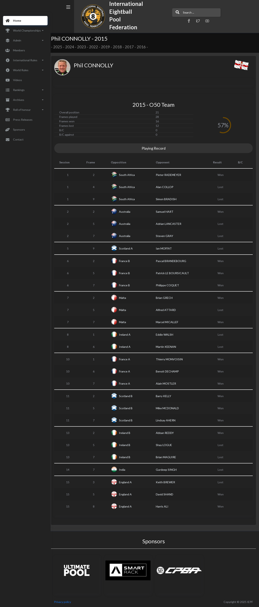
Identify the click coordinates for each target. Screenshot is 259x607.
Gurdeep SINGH (167, 469)
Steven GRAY (166, 236)
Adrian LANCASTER (170, 223)
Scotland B (128, 396)
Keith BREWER (166, 482)
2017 (131, 47)
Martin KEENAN (167, 346)
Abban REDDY (166, 433)
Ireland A (127, 334)
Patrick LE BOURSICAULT (173, 273)
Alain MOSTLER (167, 383)
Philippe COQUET (168, 285)
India (124, 469)
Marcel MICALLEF (168, 322)
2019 (108, 47)
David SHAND (166, 494)
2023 (84, 47)
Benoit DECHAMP (168, 371)
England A (127, 482)
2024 (72, 47)
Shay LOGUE (165, 445)
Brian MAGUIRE (167, 457)
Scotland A (128, 248)
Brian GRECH (165, 297)
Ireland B (126, 433)
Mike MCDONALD (168, 408)
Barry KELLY (165, 396)
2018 (120, 47)
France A (126, 359)
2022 (96, 47)
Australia (126, 211)
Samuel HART (166, 211)
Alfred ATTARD (167, 310)
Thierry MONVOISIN (170, 359)
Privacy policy (65, 602)
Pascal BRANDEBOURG (172, 261)
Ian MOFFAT (165, 248)
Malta (124, 297)
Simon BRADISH (167, 199)
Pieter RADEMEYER (170, 175)
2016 (143, 47)
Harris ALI (163, 506)
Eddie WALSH (166, 334)
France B (126, 261)
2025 (60, 47)
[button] (177, 21)
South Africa (129, 175)
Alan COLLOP (166, 187)
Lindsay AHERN (167, 420)
